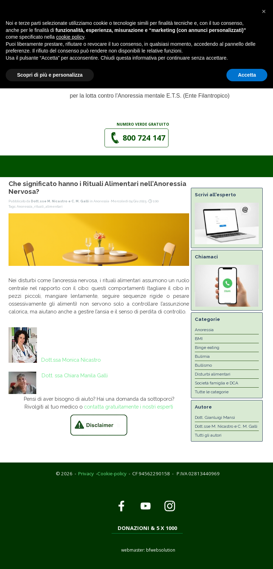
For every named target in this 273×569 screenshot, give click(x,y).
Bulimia (202, 356)
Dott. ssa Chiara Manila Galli (75, 375)
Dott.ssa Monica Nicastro (71, 360)
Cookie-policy (112, 473)
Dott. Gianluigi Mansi (215, 417)
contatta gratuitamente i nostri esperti (128, 407)
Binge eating (207, 347)
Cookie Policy (58, 3)
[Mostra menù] (208, 36)
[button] (126, 12)
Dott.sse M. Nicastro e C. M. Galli (226, 426)
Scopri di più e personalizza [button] (49, 555)
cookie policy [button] (70, 517)
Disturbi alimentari (212, 374)
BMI (199, 338)
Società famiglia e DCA (216, 383)
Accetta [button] (247, 555)
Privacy (86, 473)
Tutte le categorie (212, 391)
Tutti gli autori (208, 435)
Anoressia (204, 329)
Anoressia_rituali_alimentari (40, 206)
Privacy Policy (20, 3)
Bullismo (203, 365)
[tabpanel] (143, 124)
